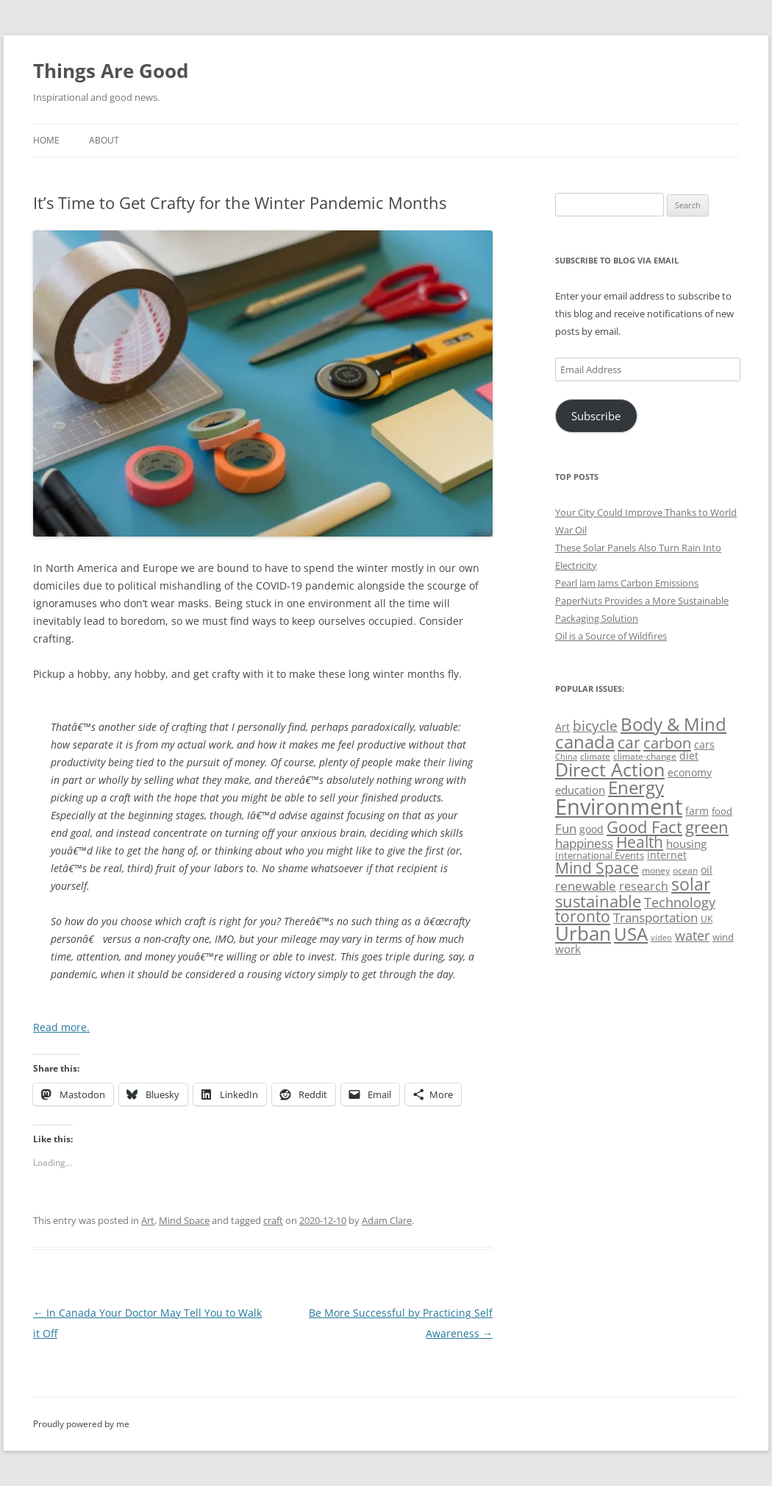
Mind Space (184, 1220)
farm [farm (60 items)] (697, 811)
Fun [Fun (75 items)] (565, 828)
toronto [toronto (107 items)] (582, 916)
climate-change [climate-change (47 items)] (644, 756)
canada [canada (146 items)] (585, 741)
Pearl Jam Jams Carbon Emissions (626, 583)
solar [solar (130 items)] (690, 884)
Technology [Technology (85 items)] (679, 902)
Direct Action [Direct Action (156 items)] (610, 769)
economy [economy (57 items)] (690, 772)
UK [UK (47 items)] (706, 918)
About (104, 140)
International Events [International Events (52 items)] (599, 855)
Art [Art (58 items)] (562, 727)
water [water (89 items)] (692, 935)
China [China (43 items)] (566, 756)
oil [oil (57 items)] (706, 870)
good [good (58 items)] (591, 829)
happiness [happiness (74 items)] (584, 843)
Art (147, 1220)
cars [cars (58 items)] (704, 744)
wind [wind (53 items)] (723, 937)
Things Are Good (110, 70)
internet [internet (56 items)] (667, 855)
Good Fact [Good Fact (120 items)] (644, 827)
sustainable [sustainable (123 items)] (598, 901)
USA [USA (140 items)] (631, 934)
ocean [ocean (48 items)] (685, 870)
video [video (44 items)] (661, 937)
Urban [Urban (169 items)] (583, 933)
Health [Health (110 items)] (639, 842)
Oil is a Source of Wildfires (611, 636)
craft (273, 1220)
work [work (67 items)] (568, 949)
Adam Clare (387, 1220)
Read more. (61, 1027)
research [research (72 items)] (643, 886)
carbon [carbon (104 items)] (667, 742)
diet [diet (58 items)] (688, 756)
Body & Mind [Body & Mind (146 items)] (673, 724)
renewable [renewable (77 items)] (585, 885)
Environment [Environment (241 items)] (618, 806)
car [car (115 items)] (629, 742)
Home (46, 140)
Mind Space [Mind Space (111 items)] (597, 867)
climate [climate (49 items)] (595, 756)
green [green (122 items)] (707, 826)
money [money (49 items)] (656, 870)
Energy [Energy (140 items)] (636, 787)
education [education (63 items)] (580, 789)
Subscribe (596, 415)
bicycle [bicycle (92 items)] (595, 725)
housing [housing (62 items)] (686, 843)
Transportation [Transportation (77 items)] (655, 917)
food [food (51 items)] (722, 811)
